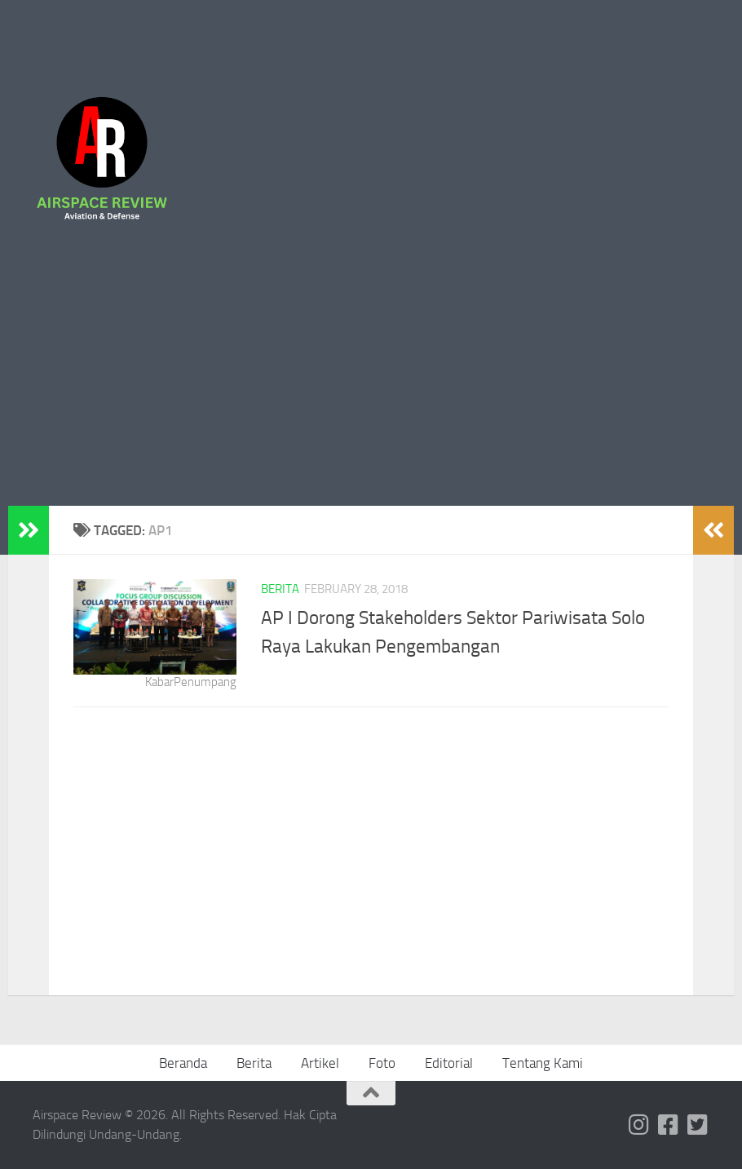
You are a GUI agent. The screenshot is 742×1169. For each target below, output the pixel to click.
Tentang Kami (542, 1063)
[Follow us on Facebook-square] (668, 1125)
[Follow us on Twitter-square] (698, 1125)
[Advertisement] (371, 383)
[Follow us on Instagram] (639, 1125)
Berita (280, 589)
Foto (382, 1063)
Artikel (320, 1063)
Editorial (449, 1063)
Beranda (183, 1063)
